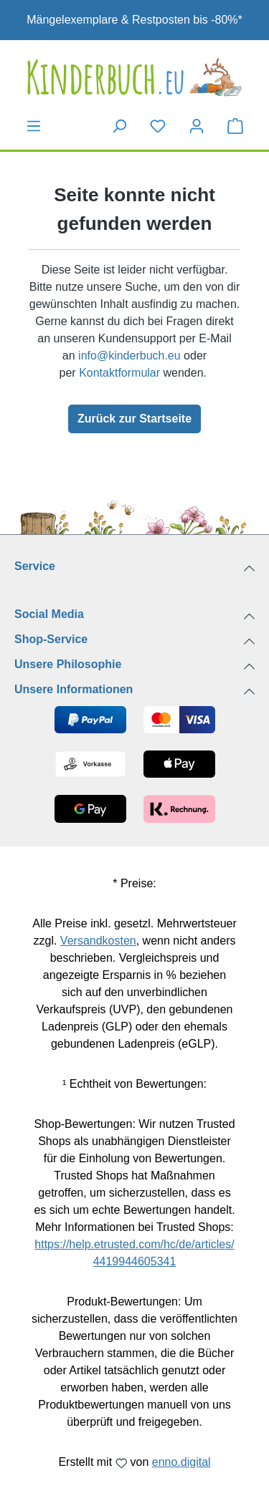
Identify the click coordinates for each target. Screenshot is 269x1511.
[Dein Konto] (196, 126)
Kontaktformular (119, 373)
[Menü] (33, 126)
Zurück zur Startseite (134, 418)
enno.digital (181, 1462)
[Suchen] (119, 126)
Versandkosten (98, 941)
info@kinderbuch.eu (129, 355)
